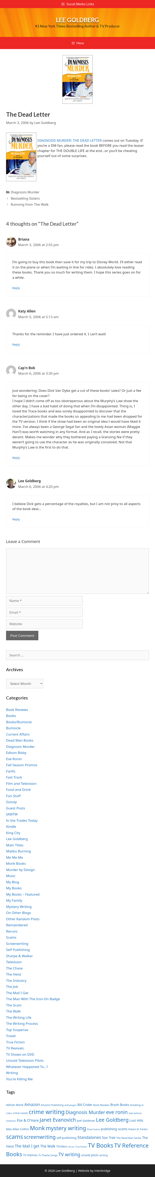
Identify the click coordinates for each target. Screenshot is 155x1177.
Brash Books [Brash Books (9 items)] (119, 1105)
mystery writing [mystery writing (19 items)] (66, 1128)
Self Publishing (18, 949)
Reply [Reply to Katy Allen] (16, 344)
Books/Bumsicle (19, 722)
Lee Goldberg (77, 19)
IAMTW (12, 814)
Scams (11, 937)
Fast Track (14, 777)
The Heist (13, 974)
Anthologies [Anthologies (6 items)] (71, 1105)
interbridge (102, 1171)
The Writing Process (22, 1023)
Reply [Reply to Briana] (16, 288)
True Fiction (15, 1042)
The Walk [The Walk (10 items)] (47, 1146)
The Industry (16, 980)
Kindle (11, 826)
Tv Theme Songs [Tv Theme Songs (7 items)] (48, 1155)
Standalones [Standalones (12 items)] (89, 1137)
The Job (12, 986)
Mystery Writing (19, 906)
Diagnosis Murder (25, 192)
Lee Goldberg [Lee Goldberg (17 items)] (112, 1119)
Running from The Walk (29, 204)
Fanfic (11, 771)
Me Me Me (14, 857)
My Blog (12, 882)
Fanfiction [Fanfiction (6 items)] (11, 1120)
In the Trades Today (22, 820)
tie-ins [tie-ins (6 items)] (71, 1146)
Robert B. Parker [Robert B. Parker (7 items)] (138, 1129)
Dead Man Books (19, 740)
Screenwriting (17, 943)
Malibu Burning (18, 851)
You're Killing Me (19, 1079)
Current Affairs (18, 734)
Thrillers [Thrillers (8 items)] (61, 1146)
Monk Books (16, 863)
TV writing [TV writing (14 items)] (69, 1154)
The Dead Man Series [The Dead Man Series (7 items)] (128, 1138)
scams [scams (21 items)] (14, 1136)
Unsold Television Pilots (25, 1060)
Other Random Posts (23, 919)
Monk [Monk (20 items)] (37, 1128)
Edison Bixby (16, 752)
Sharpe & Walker (19, 956)
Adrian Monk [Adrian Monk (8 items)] (14, 1105)
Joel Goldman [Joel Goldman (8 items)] (86, 1120)
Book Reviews (17, 709)
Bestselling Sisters (25, 198)
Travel (11, 1035)
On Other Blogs (18, 912)
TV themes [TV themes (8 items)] (30, 1155)
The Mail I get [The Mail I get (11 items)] (27, 1146)
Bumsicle (13, 728)
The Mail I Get (17, 992)
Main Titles (14, 845)
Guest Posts (15, 808)
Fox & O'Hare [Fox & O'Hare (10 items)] (28, 1120)
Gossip (11, 802)
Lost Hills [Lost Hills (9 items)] (136, 1120)
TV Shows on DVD (20, 1054)
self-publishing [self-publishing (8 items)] (66, 1138)
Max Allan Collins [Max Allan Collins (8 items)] (17, 1129)
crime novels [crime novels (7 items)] (20, 1113)
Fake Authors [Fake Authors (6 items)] (135, 1113)
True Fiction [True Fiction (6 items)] (81, 1146)
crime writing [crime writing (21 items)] (47, 1112)
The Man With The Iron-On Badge (33, 999)
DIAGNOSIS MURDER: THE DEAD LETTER (69, 140)
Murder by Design (20, 869)
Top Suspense (17, 1029)
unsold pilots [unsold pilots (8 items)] (89, 1155)
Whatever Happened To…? (27, 1066)
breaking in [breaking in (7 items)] (136, 1105)
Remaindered (17, 925)
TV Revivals (15, 1048)
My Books (14, 888)
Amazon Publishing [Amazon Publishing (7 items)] (52, 1105)
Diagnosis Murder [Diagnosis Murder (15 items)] (85, 1112)
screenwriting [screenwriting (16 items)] (40, 1137)
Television (14, 962)
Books (11, 715)
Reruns (11, 931)
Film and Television (21, 783)
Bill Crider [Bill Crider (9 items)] (85, 1105)
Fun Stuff (13, 795)
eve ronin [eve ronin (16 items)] (117, 1112)
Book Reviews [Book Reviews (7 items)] (101, 1105)
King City (13, 832)
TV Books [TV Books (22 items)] (100, 1145)
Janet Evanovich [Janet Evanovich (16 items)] (58, 1119)
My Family (14, 900)
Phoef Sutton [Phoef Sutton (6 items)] (93, 1129)
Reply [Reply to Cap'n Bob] (16, 458)
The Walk (13, 1011)
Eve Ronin (14, 759)
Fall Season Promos (21, 765)
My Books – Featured (23, 894)
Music (11, 875)
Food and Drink (18, 789)
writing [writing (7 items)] (103, 1155)
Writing (12, 1072)
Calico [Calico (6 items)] (9, 1113)
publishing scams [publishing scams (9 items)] (114, 1129)
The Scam (14, 1005)
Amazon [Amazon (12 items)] (32, 1104)
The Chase (14, 968)
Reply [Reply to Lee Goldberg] (16, 519)
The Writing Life (18, 1017)
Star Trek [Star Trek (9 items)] (108, 1137)
